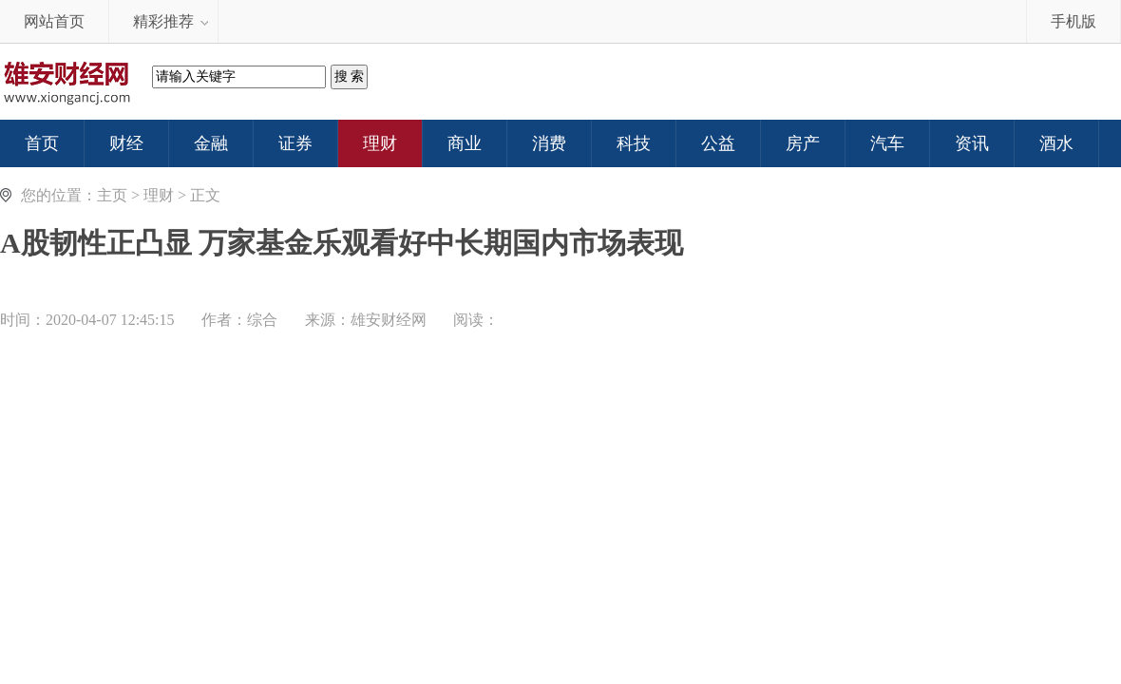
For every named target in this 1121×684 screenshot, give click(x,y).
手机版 (1073, 21)
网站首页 (54, 21)
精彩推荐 (163, 21)
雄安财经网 (389, 320)
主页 (112, 195)
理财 (158, 195)
